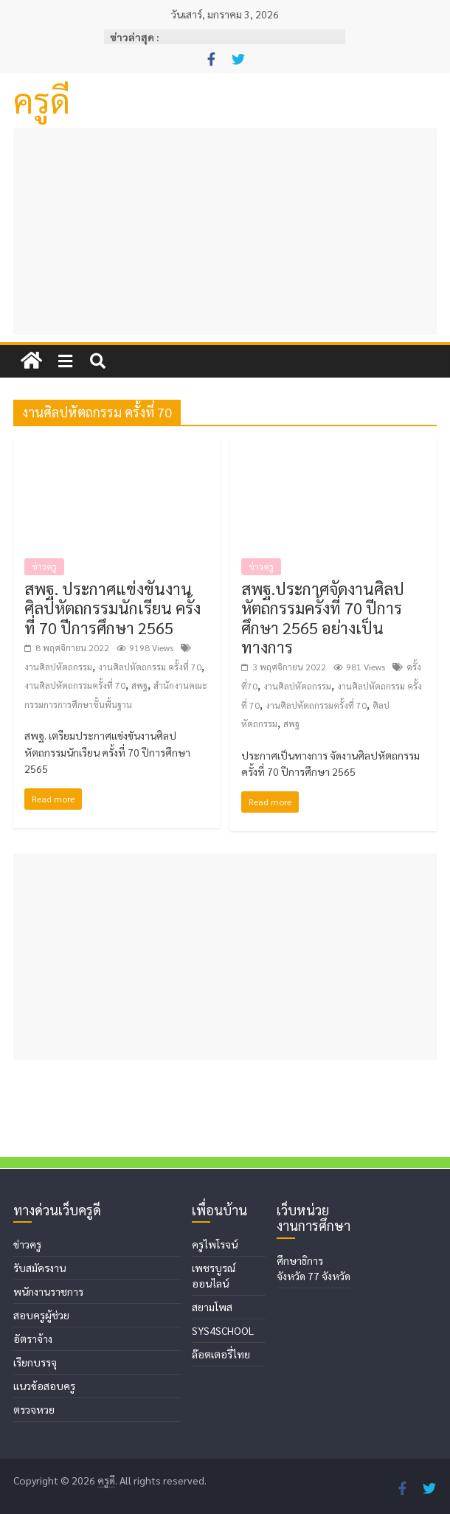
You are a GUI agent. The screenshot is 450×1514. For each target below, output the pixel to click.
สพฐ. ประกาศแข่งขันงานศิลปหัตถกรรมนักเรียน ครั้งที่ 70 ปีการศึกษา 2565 (112, 608)
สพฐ (139, 685)
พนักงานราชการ (48, 1291)
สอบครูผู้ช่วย (41, 1315)
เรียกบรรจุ (35, 1362)
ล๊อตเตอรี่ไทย (221, 1354)
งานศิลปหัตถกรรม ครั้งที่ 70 (149, 667)
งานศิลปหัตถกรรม (58, 667)
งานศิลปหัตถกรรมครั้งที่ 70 (74, 685)
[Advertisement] (224, 231)
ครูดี (41, 99)
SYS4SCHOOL (223, 1330)
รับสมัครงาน (39, 1267)
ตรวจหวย (34, 1409)
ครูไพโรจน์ (215, 1244)
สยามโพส (212, 1306)
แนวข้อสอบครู (44, 1385)
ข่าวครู (44, 566)
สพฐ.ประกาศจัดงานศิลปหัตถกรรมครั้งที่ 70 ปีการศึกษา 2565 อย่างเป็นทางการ (322, 617)
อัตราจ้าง (32, 1338)
